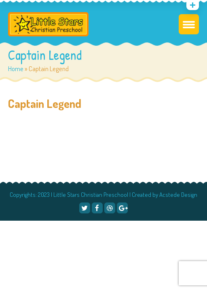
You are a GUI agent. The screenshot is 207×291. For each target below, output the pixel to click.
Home (15, 68)
